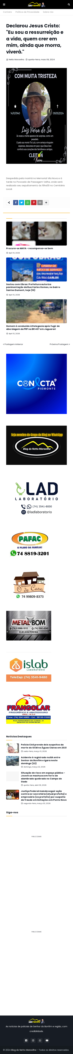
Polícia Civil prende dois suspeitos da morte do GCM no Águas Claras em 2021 (44, 746)
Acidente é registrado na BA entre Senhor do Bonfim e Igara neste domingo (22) (40, 760)
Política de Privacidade (27, 11)
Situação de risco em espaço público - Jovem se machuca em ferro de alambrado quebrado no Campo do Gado (43, 777)
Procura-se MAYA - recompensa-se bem (29, 248)
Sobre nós (48, 11)
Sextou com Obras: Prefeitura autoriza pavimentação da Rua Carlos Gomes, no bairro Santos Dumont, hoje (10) (33, 287)
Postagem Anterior (14, 344)
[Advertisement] (36, 876)
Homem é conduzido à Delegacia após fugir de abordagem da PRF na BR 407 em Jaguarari (33, 328)
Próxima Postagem (59, 344)
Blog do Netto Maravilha (23, 1049)
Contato (7, 11)
